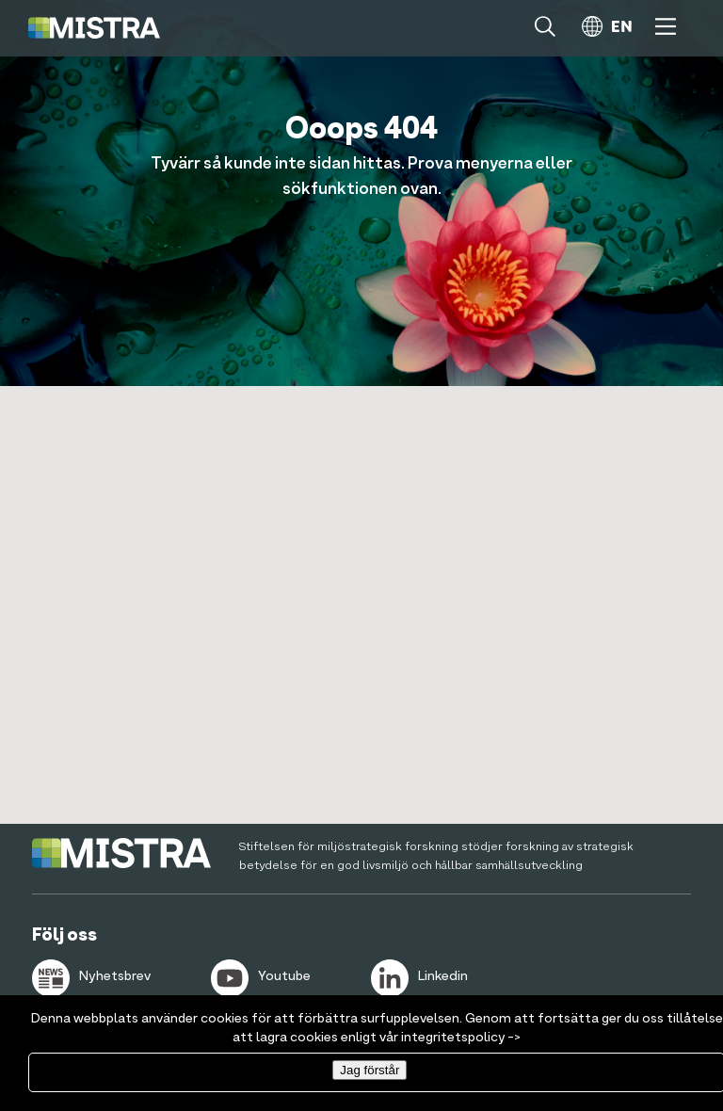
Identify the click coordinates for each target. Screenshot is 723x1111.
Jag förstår (369, 1070)
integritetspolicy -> (461, 1037)
